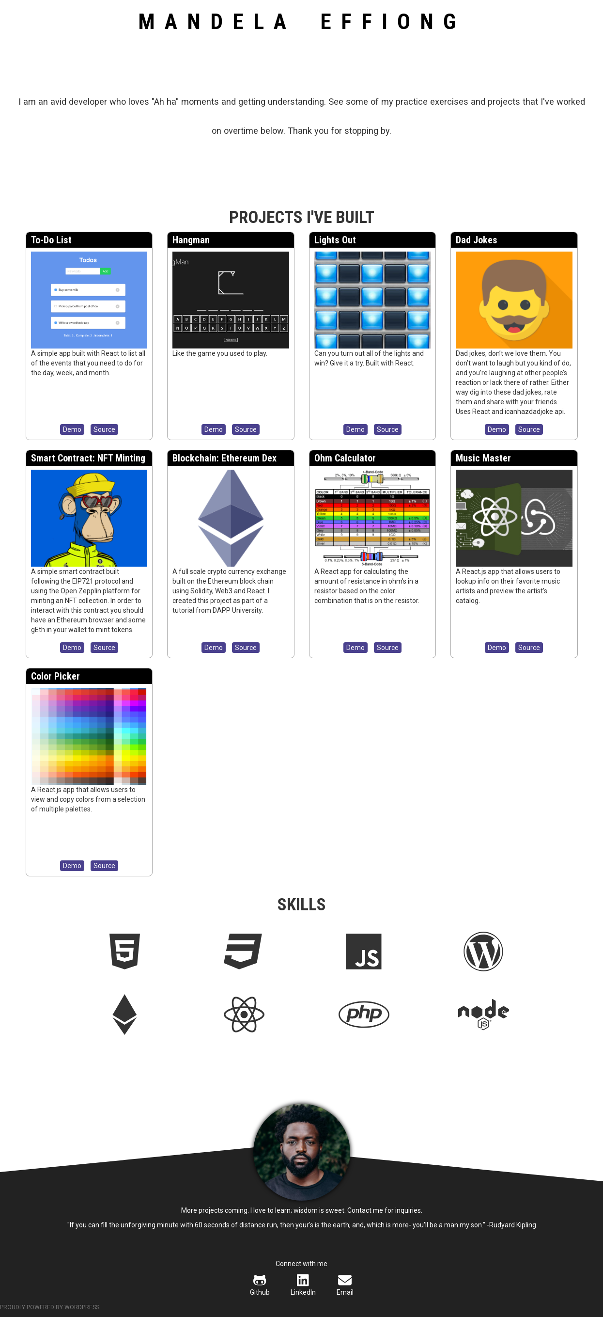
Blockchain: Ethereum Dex (224, 458)
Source (104, 429)
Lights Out (335, 240)
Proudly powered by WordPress (49, 1307)
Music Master (483, 458)
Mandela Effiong (301, 21)
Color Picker (55, 676)
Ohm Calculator (345, 458)
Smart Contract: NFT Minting (88, 458)
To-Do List (51, 240)
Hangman (191, 240)
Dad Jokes (476, 240)
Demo (72, 429)
